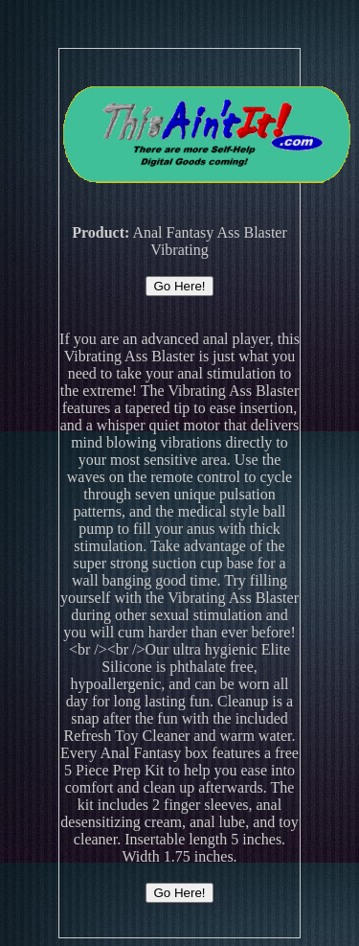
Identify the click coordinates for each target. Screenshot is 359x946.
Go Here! (179, 286)
